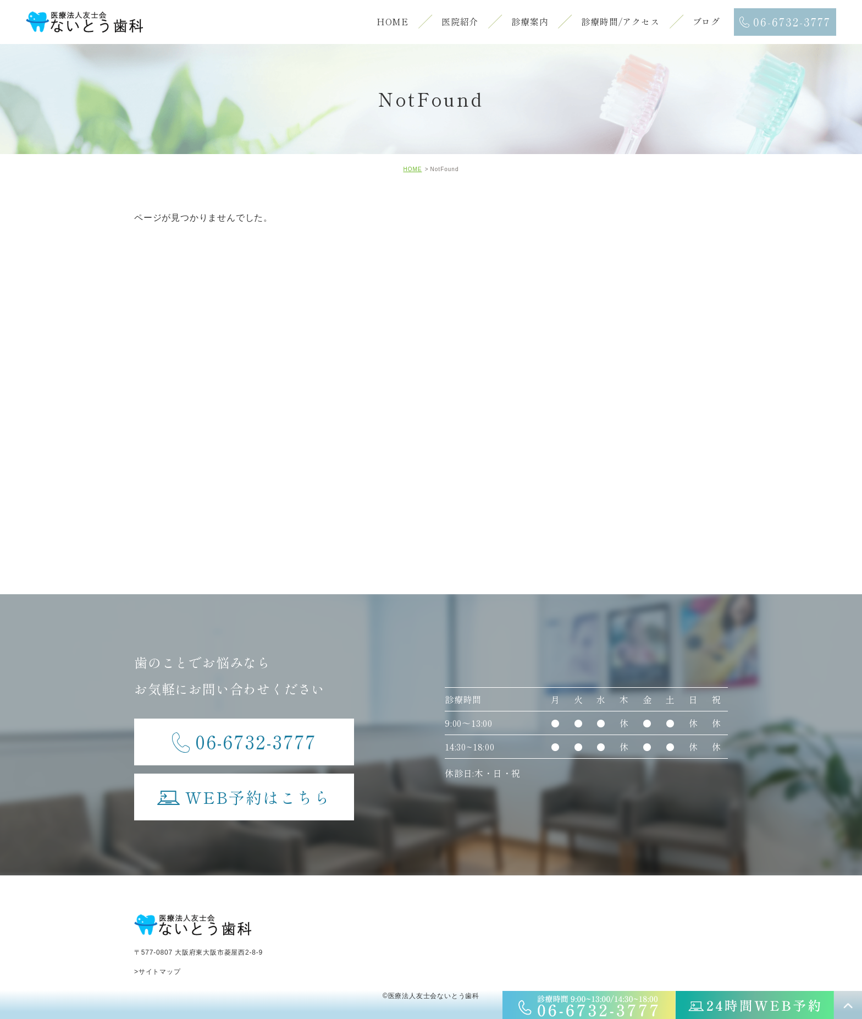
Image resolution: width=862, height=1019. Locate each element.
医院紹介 (459, 21)
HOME (392, 21)
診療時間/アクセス (620, 21)
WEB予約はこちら (244, 791)
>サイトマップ (157, 972)
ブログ (706, 21)
